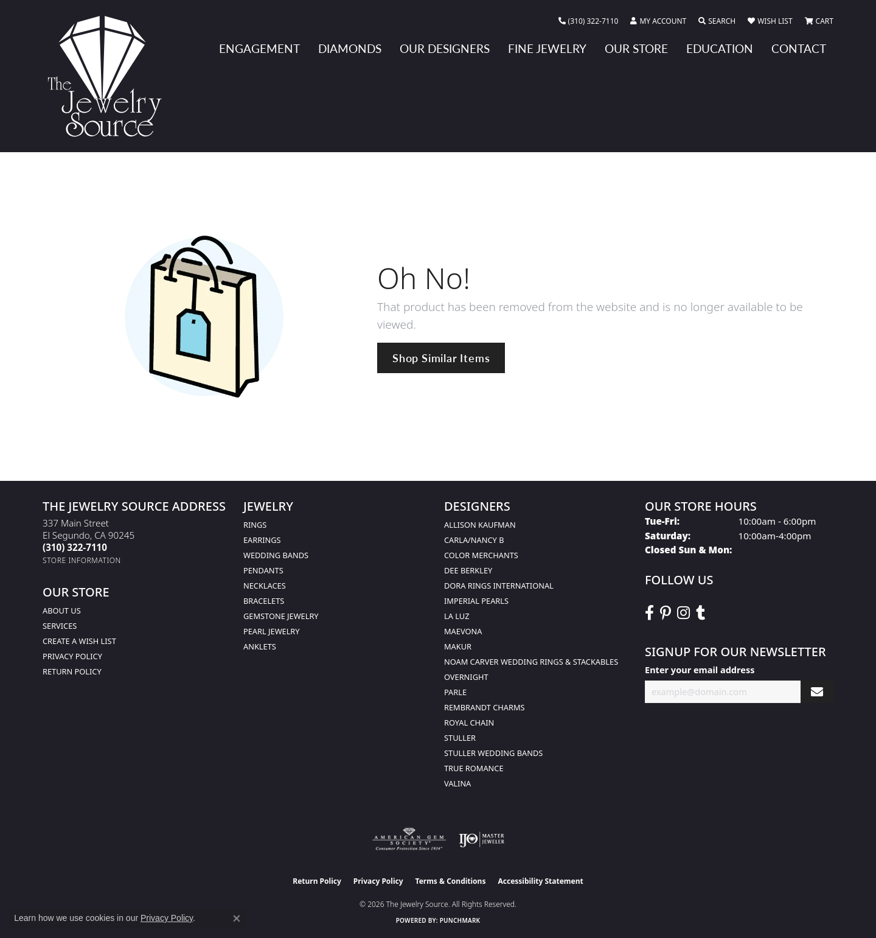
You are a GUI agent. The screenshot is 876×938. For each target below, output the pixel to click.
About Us (62, 610)
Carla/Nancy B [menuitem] (474, 539)
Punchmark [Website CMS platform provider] (460, 920)
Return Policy (72, 671)
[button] (658, 21)
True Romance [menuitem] (474, 768)
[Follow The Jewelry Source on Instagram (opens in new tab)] (683, 613)
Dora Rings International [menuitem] (499, 585)
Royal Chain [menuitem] (469, 722)
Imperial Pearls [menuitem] (476, 600)
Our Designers (445, 48)
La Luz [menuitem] (456, 616)
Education (719, 48)
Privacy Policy (72, 656)
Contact (798, 48)
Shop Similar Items (441, 357)
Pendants (263, 570)
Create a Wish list (79, 640)
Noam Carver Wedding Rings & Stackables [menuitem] (531, 661)
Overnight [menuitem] (466, 676)
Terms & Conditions (450, 881)
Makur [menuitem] (457, 646)
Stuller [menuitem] (460, 737)
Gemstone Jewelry (281, 616)
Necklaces (264, 585)
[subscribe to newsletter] (817, 692)
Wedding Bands (275, 555)
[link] (588, 21)
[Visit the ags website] (409, 839)
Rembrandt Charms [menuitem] (484, 707)
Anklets (259, 646)
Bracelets (263, 600)
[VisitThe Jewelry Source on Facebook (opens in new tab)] (649, 613)
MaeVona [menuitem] (463, 631)
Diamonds (349, 48)
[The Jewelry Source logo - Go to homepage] (109, 76)
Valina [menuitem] (457, 783)
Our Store (636, 48)
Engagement (259, 48)
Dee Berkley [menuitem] (468, 570)
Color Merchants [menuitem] (481, 555)
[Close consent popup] (236, 918)
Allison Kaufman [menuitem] (480, 524)
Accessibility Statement (540, 881)
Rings (254, 524)
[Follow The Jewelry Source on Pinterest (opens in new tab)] (665, 613)
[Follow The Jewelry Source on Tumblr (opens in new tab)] (700, 613)
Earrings (262, 539)
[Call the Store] (75, 547)
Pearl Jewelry (271, 631)
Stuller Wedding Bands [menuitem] (493, 752)
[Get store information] (82, 560)
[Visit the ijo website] (481, 839)
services (60, 625)
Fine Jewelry (547, 48)
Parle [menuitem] (455, 692)
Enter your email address (699, 669)
